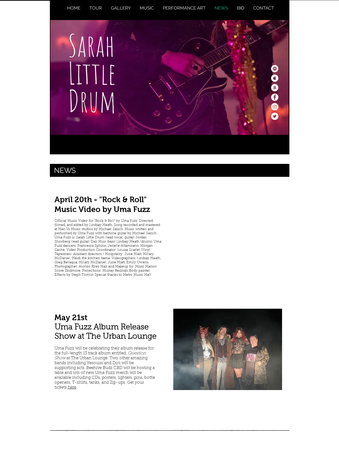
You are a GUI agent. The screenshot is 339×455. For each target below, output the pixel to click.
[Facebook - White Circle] (274, 97)
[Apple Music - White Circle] (274, 78)
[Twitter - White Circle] (274, 116)
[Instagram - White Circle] (274, 106)
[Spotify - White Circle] (274, 68)
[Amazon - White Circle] (274, 87)
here (72, 387)
